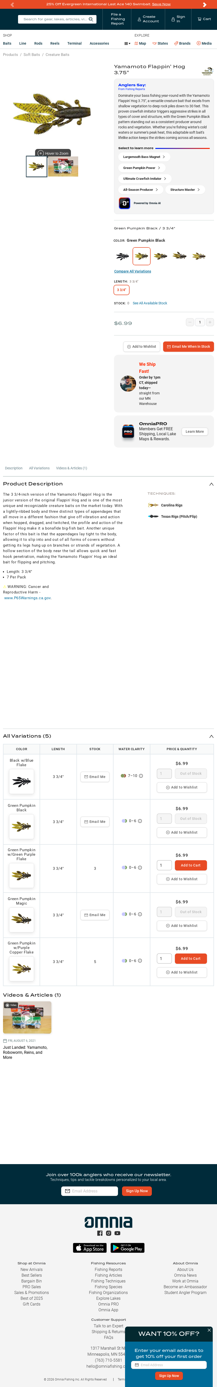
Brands (182, 43)
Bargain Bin (31, 1281)
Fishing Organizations (108, 1292)
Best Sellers (32, 1275)
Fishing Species (108, 1286)
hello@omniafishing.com (108, 1366)
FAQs (108, 1337)
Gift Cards (31, 1304)
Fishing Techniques (108, 1281)
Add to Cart (191, 865)
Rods (38, 43)
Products (10, 54)
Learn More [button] (195, 431)
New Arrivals (32, 1269)
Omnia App (108, 1310)
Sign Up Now (167, 1376)
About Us (185, 1269)
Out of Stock (190, 773)
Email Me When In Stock (188, 346)
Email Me (95, 776)
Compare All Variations (132, 271)
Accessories (99, 43)
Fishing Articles (108, 1275)
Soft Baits (32, 54)
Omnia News (185, 1275)
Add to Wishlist (141, 346)
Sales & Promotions (31, 1292)
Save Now (161, 4)
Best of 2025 (32, 1298)
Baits (7, 43)
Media (204, 43)
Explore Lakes (108, 1298)
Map (140, 43)
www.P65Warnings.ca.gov (27, 597)
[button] (108, 483)
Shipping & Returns (108, 1331)
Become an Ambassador (185, 1286)
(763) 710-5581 (108, 1360)
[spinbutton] (164, 773)
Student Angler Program (185, 1292)
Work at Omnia (185, 1281)
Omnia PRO (108, 1304)
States (160, 43)
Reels (54, 43)
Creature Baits (57, 54)
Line (22, 43)
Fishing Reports (108, 1269)
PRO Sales (32, 1286)
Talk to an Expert (108, 1326)
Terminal (74, 43)
